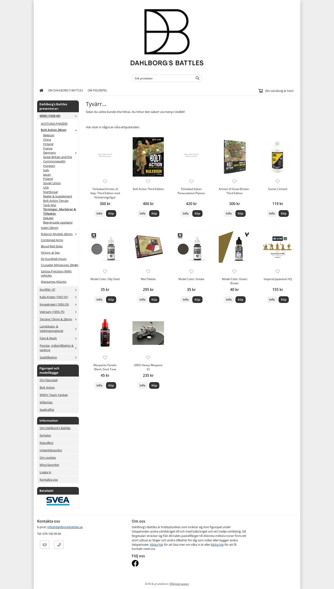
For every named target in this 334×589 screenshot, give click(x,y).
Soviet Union (52, 183)
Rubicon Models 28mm (60, 234)
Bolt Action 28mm (60, 130)
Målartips (46, 402)
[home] (41, 90)
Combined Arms (52, 240)
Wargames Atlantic (54, 282)
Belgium (48, 135)
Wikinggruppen (179, 584)
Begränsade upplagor (58, 222)
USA (46, 187)
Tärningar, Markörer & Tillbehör (59, 211)
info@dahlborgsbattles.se (65, 527)
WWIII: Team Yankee (54, 395)
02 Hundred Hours (54, 259)
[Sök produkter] (161, 78)
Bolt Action (47, 387)
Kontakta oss (49, 479)
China (47, 139)
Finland (48, 144)
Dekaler (48, 218)
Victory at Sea (50, 252)
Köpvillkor (47, 443)
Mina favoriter (49, 465)
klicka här (217, 544)
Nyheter (45, 435)
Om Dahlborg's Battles (65, 90)
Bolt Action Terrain (56, 201)
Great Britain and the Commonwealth (57, 159)
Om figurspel (97, 90)
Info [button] (99, 213)
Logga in (45, 472)
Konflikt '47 (59, 289)
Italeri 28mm (49, 228)
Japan (47, 174)
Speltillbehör (59, 357)
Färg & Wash (59, 338)
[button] (111, 213)
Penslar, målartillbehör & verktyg (59, 347)
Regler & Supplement (57, 196)
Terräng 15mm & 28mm (59, 319)
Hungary (49, 166)
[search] (196, 78)
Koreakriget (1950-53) (59, 304)
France (47, 148)
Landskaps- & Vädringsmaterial (59, 328)
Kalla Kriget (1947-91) (59, 297)
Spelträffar (47, 410)
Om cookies (48, 457)
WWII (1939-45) (59, 116)
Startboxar (50, 192)
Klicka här (156, 544)
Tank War (49, 205)
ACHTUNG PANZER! (54, 124)
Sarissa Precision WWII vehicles (56, 273)
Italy (46, 170)
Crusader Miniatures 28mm (60, 265)
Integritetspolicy (51, 450)
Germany (61, 152)
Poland (48, 179)
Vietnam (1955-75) (59, 312)
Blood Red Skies (52, 246)
